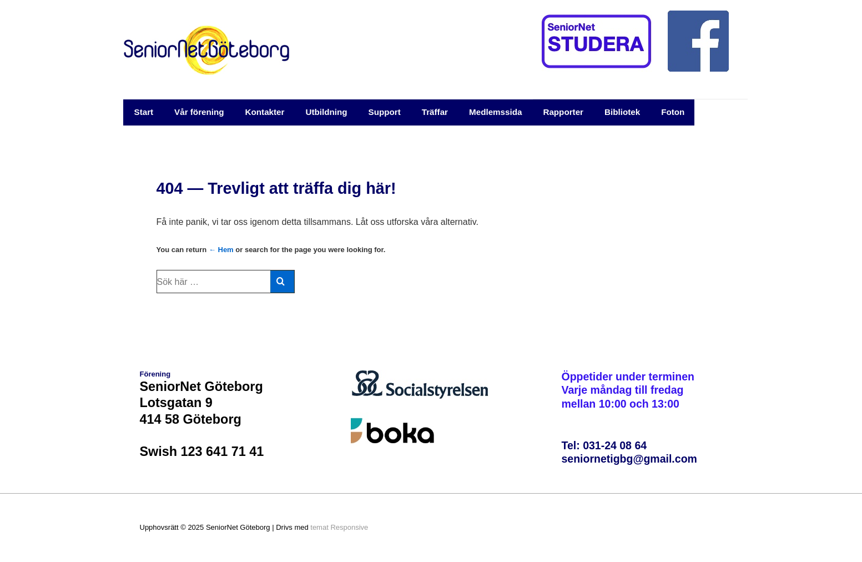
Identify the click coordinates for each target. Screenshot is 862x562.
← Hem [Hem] (221, 249)
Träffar (435, 112)
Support (385, 112)
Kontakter (265, 112)
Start (144, 112)
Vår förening (199, 112)
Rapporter (563, 112)
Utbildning (326, 112)
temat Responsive (339, 527)
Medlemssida (495, 112)
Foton (672, 112)
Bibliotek (622, 112)
